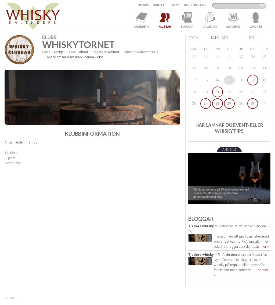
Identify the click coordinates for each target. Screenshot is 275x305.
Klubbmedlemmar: (141, 52)
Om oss (143, 5)
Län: (72, 52)
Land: (47, 52)
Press (175, 5)
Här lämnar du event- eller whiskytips (229, 128)
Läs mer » (261, 247)
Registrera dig (195, 5)
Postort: (100, 52)
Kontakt (159, 5)
